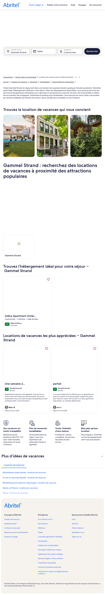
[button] (52, 456)
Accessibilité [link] (42, 541)
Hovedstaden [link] (45, 82)
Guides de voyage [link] (11, 537)
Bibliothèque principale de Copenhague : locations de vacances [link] (29, 483)
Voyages (82, 5)
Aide (73, 5)
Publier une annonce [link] (12, 519)
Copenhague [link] (8, 77)
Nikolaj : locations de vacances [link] (15, 493)
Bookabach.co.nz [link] (78, 532)
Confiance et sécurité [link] (12, 528)
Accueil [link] (6, 82)
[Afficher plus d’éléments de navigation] (75, 77)
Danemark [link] (33, 82)
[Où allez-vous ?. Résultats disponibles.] (17, 51)
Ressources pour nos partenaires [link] (16, 532)
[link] (48, 279)
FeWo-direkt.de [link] (77, 528)
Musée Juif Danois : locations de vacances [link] (20, 488)
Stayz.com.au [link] (76, 537)
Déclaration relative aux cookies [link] (49, 550)
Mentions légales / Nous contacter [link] (50, 558)
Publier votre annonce (57, 5)
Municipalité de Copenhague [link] (63, 82)
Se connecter (95, 5)
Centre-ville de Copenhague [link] (25, 77)
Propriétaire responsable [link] (47, 563)
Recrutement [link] (43, 524)
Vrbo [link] (74, 519)
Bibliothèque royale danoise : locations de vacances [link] (24, 472)
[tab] (14, 465)
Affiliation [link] (41, 528)
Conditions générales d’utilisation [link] (50, 537)
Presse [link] (40, 532)
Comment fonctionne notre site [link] (49, 567)
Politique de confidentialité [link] (48, 545)
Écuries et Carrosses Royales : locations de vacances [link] (24, 477)
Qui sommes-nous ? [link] (45, 519)
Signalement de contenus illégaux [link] (50, 554)
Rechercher (92, 51)
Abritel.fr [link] (75, 524)
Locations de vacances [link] (19, 82)
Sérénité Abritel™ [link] (10, 524)
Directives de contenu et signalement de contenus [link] (53, 572)
